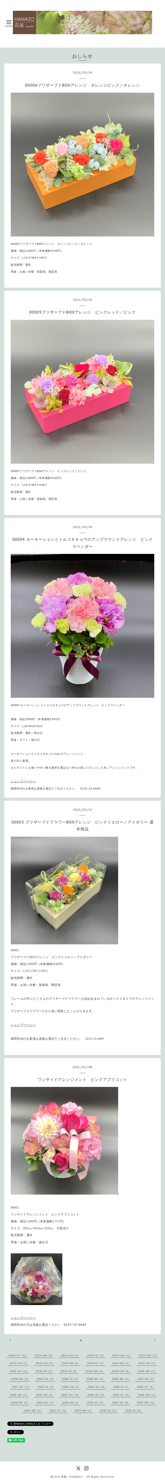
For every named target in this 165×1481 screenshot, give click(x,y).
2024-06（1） (44, 1355)
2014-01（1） (71, 1402)
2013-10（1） (121, 1402)
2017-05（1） (146, 1378)
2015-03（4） (70, 1394)
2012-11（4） (134, 1410)
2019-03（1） (46, 1378)
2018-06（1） (96, 1378)
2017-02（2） (21, 1386)
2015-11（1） (121, 1386)
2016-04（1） (71, 1386)
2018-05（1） (121, 1378)
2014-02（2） (45, 1402)
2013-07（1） (58, 1410)
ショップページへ (23, 781)
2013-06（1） (84, 1410)
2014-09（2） (147, 1394)
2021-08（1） (71, 1363)
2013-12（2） (96, 1402)
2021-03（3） (147, 1363)
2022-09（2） (148, 1355)
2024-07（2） (18, 1355)
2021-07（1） (96, 1363)
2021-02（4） (19, 1371)
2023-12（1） (96, 1355)
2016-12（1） (46, 1386)
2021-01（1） (44, 1371)
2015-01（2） (96, 1394)
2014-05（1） (20, 1402)
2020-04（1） (121, 1371)
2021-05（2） (121, 1363)
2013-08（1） (33, 1410)
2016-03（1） (97, 1386)
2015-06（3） (19, 1394)
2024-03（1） (70, 1355)
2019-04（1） (20, 1378)
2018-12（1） (70, 1378)
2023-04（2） (122, 1355)
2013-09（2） (146, 1402)
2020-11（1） (69, 1371)
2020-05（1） (95, 1371)
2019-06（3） (147, 1371)
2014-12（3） (122, 1394)
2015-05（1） (45, 1394)
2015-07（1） (146, 1386)
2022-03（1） (19, 1363)
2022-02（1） (45, 1363)
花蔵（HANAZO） (73, 1476)
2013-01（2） (109, 1410)
